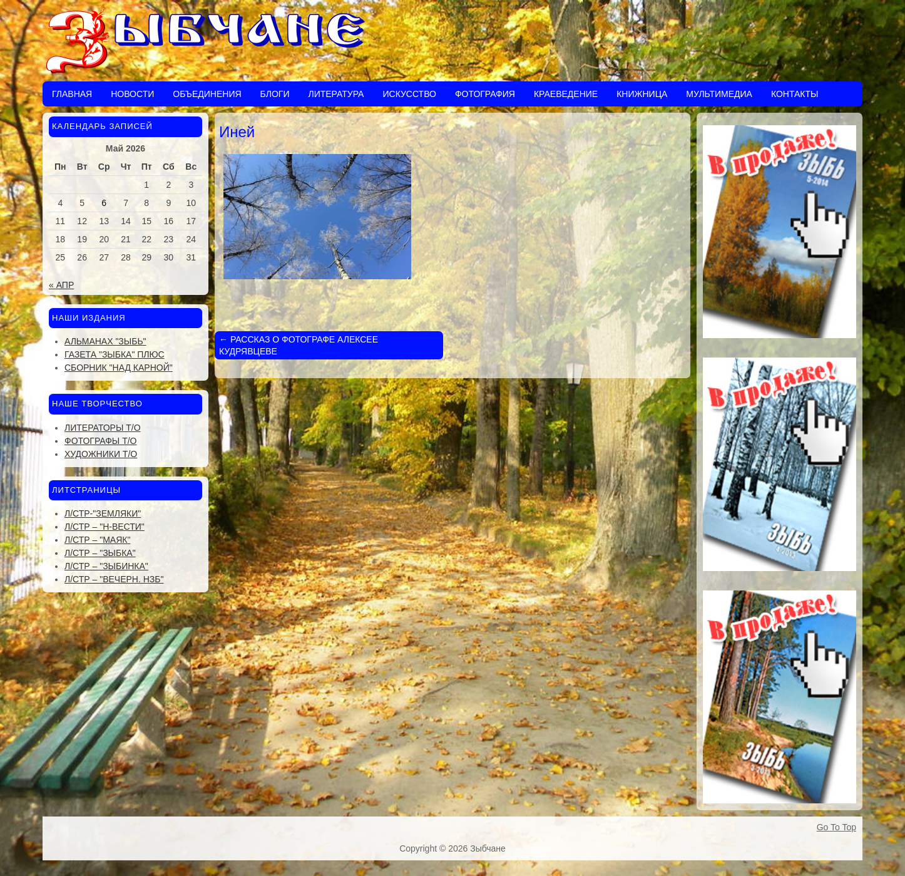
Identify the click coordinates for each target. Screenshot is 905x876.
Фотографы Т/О (100, 441)
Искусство (409, 94)
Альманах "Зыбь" (105, 341)
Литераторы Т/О (102, 428)
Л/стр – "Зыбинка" (106, 566)
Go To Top (836, 827)
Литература (336, 94)
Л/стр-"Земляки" (102, 513)
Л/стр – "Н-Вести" (104, 527)
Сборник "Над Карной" (118, 368)
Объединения (207, 94)
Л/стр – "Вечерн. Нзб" (113, 579)
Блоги (275, 94)
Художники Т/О (100, 454)
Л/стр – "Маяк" (97, 540)
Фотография (485, 94)
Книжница (641, 94)
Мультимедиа (719, 94)
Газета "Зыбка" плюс (114, 354)
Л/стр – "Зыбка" (100, 553)
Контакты (795, 94)
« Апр (61, 285)
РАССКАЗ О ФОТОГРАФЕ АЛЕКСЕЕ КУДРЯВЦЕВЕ (298, 345)
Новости (132, 94)
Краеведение (566, 94)
